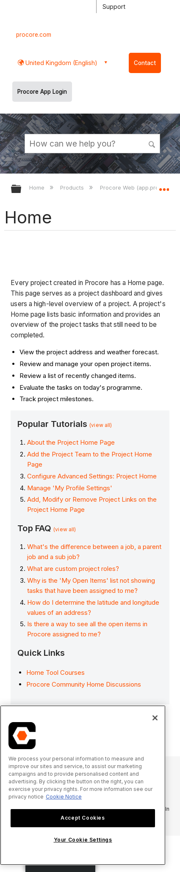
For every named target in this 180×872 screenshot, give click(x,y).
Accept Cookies (83, 818)
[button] (152, 143)
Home (37, 187)
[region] (83, 785)
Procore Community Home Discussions (83, 684)
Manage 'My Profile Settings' (69, 488)
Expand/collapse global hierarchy (21, 189)
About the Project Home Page (71, 442)
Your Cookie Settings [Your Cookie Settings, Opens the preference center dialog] (83, 840)
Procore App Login (42, 91)
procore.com (33, 34)
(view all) (100, 425)
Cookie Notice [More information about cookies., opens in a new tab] (64, 796)
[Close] (155, 718)
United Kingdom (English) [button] (60, 62)
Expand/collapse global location (164, 186)
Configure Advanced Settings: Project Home (92, 476)
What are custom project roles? (73, 569)
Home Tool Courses (55, 672)
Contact (145, 63)
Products (73, 187)
